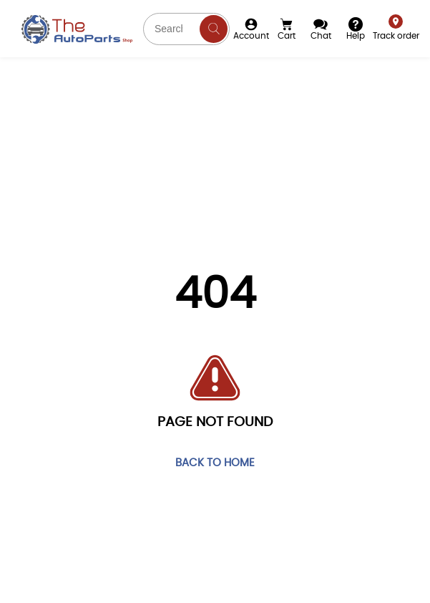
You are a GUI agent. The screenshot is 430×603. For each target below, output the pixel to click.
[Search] (214, 29)
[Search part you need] (186, 29)
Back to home (215, 463)
